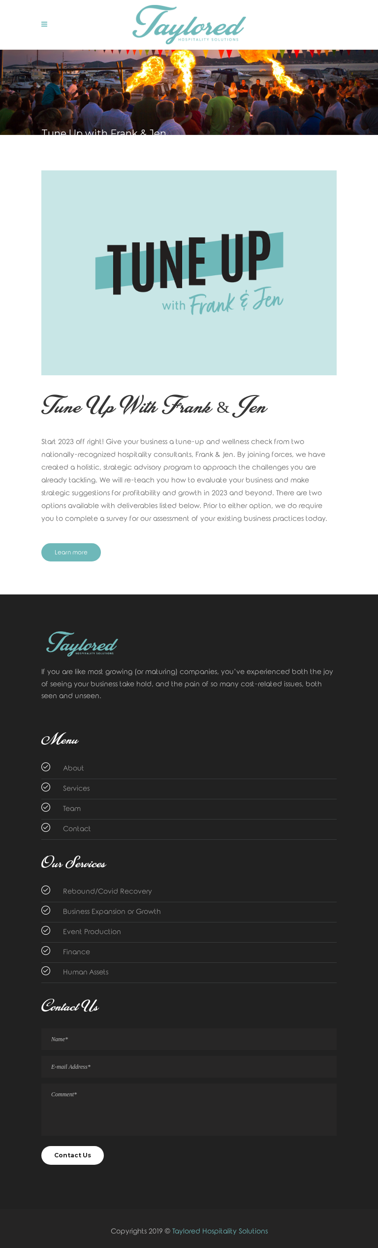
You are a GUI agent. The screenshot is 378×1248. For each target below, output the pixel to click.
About (73, 768)
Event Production (92, 932)
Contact (77, 829)
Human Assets (85, 972)
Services (76, 788)
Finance (76, 952)
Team (72, 809)
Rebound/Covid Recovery (107, 891)
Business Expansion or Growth (112, 912)
